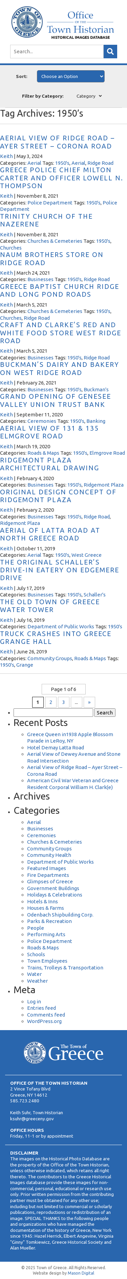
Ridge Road (100, 163)
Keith (6, 156)
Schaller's (95, 594)
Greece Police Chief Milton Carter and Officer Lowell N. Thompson (61, 178)
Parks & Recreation (49, 921)
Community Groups (49, 658)
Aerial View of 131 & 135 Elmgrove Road (49, 432)
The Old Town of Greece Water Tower (50, 605)
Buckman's (96, 389)
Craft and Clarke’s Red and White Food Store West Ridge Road (60, 333)
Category (86, 96)
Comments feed (46, 1015)
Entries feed (41, 1008)
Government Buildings (53, 888)
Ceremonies (41, 421)
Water (34, 974)
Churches (11, 248)
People (35, 928)
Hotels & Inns (42, 901)
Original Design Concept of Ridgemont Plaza (58, 496)
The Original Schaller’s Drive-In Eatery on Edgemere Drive (59, 570)
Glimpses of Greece (50, 881)
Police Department (49, 202)
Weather (37, 981)
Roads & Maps (43, 453)
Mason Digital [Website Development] (81, 1273)
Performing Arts (46, 934)
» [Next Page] (89, 702)
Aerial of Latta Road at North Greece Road (50, 534)
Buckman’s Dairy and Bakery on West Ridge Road (59, 368)
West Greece (86, 555)
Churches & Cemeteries (54, 241)
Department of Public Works (60, 626)
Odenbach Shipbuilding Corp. (60, 915)
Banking (95, 421)
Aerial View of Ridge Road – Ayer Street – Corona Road (57, 142)
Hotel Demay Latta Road (55, 747)
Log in (34, 1001)
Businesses (40, 279)
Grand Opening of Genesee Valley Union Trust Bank (55, 400)
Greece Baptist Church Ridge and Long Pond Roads (59, 290)
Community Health (49, 855)
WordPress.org (44, 1021)
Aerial (34, 163)
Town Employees (47, 961)
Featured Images (46, 868)
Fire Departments (48, 875)
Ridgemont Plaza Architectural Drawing (49, 464)
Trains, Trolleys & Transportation (65, 967)
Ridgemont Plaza (104, 485)
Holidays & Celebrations (54, 895)
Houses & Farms (45, 908)
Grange (24, 665)
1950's (62, 163)
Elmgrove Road (107, 453)
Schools (36, 954)
